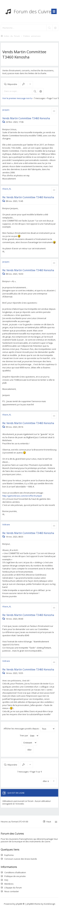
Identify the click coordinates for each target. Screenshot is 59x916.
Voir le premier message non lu (17, 98)
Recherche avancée (40, 91)
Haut (48, 821)
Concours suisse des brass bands (20, 858)
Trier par (29, 736)
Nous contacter (11, 891)
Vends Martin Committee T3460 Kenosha (24, 54)
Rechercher (35, 91)
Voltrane (6, 524)
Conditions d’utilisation (15, 872)
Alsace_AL (6, 188)
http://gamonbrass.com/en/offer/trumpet (22, 495)
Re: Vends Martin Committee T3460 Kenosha (28, 197)
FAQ (6, 880)
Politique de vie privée (15, 876)
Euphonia (9, 855)
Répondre (12, 84)
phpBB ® (20, 903)
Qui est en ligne (16, 792)
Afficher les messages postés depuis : (29, 729)
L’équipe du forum (13, 887)
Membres (9, 883)
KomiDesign (49, 903)
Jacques (5, 109)
